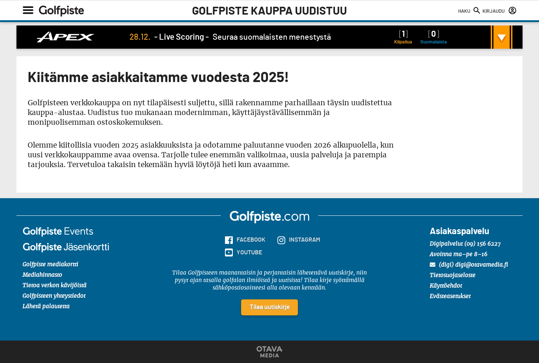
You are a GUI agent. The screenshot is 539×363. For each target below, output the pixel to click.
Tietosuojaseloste (452, 275)
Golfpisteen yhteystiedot (53, 296)
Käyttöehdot (446, 286)
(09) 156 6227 (482, 244)
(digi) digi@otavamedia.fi (469, 265)
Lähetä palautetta (46, 306)
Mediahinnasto (42, 275)
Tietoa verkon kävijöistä (54, 285)
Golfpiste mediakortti (50, 264)
